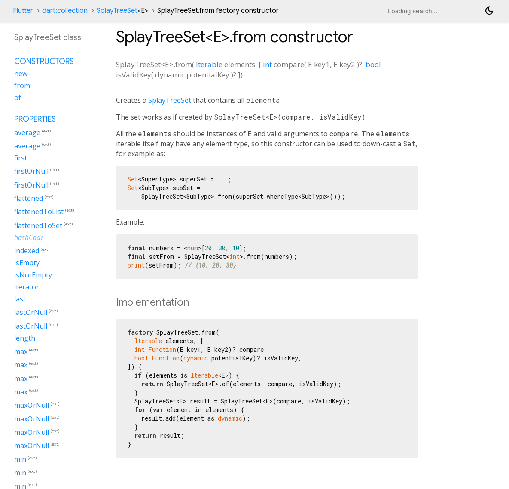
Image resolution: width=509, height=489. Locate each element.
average (27, 132)
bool (373, 64)
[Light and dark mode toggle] (489, 11)
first (20, 158)
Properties (35, 119)
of (17, 97)
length (24, 338)
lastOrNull (30, 312)
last (20, 299)
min (20, 459)
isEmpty (27, 263)
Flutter (23, 10)
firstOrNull (31, 171)
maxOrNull (31, 405)
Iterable (209, 64)
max (20, 351)
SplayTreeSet (122, 10)
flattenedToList (39, 212)
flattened (28, 198)
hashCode (29, 237)
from (22, 85)
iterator (26, 287)
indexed (26, 250)
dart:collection (65, 10)
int (267, 64)
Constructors (44, 61)
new (20, 73)
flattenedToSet (38, 225)
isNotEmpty (33, 275)
